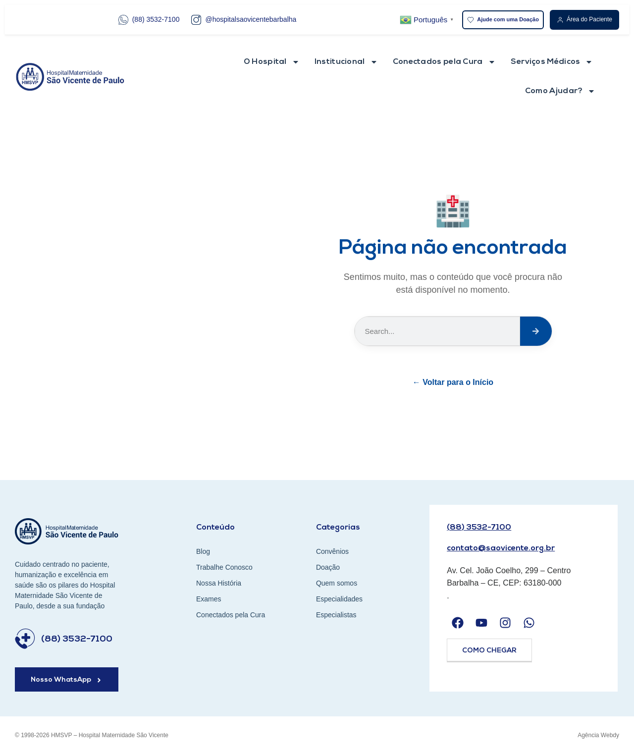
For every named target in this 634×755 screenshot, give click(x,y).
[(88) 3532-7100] (25, 639)
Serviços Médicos (552, 62)
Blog (203, 551)
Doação (328, 567)
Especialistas (336, 615)
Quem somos (336, 583)
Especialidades (339, 599)
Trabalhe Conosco (224, 567)
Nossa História (218, 583)
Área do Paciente (584, 19)
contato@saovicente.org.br (501, 548)
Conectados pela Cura (444, 62)
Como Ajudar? (560, 91)
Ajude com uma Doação (503, 19)
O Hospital (272, 62)
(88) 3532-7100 (149, 20)
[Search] (535, 331)
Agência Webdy (598, 735)
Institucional (346, 62)
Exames (208, 599)
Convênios (332, 551)
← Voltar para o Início (453, 382)
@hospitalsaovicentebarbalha (243, 20)
